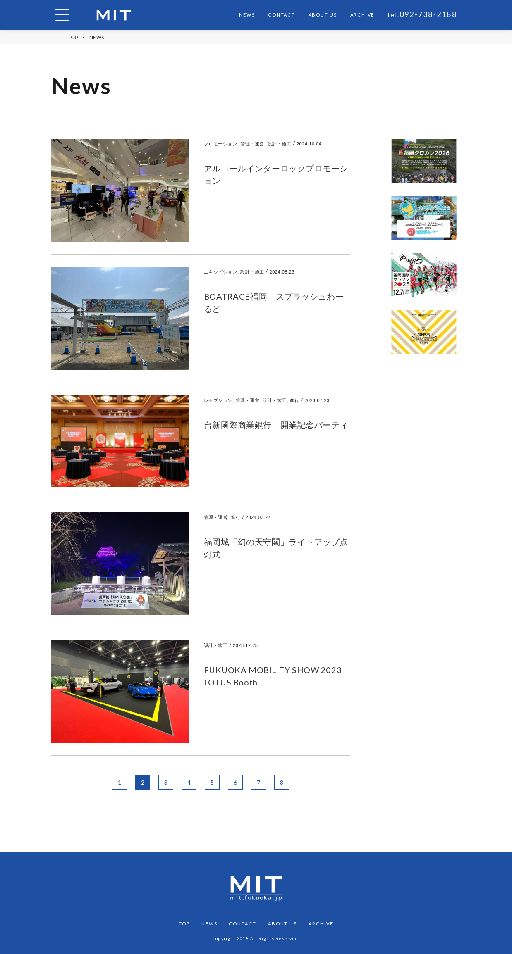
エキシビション (220, 271)
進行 (294, 400)
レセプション (218, 400)
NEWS (247, 14)
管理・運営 (252, 143)
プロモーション (220, 143)
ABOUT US (323, 14)
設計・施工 (280, 143)
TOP (73, 37)
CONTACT (281, 14)
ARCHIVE (362, 14)
